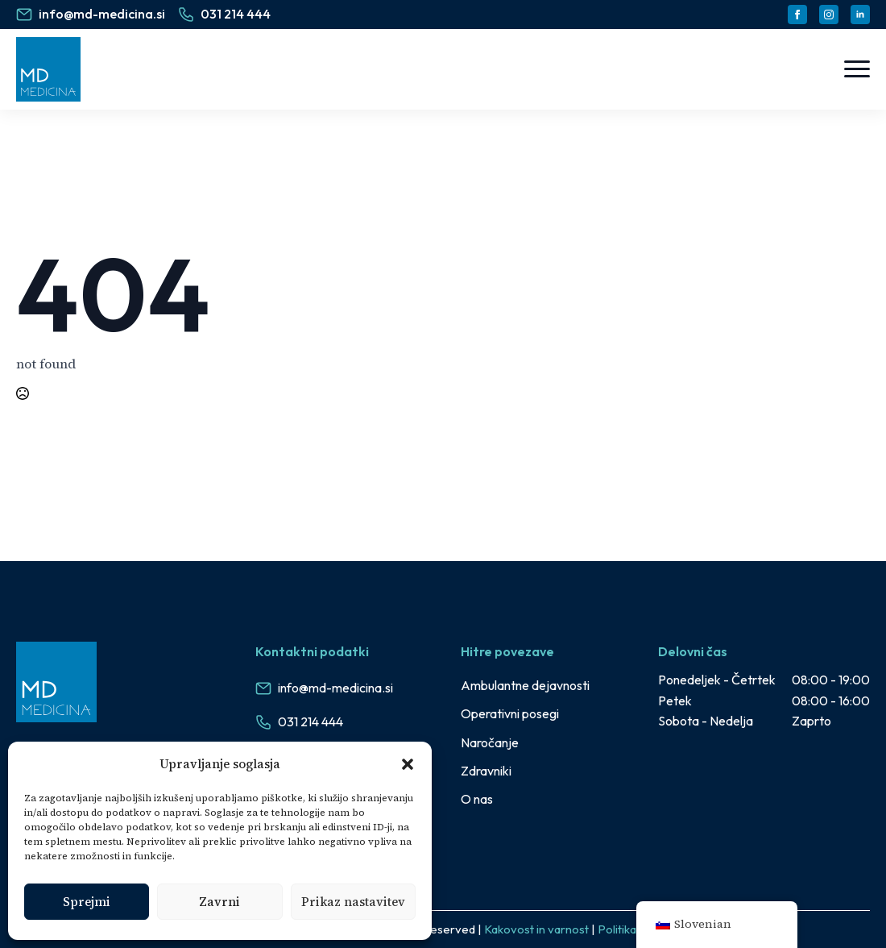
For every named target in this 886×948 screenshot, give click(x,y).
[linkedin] (860, 14)
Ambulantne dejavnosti (525, 685)
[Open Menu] (857, 69)
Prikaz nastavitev (353, 901)
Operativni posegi (510, 713)
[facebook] (797, 14)
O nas (477, 799)
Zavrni (219, 901)
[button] (408, 764)
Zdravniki (486, 771)
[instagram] (828, 14)
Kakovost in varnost (536, 929)
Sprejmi (86, 901)
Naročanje (490, 742)
